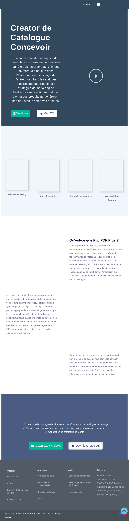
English (86, 4)
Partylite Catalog (48, 194)
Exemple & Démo (15, 498)
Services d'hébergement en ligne (18, 489)
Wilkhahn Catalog (17, 194)
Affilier (41, 497)
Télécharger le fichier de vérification (80, 482)
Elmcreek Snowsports (80, 194)
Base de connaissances (79, 474)
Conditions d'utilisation (48, 490)
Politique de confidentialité (44, 482)
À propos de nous (46, 474)
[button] (98, 4)
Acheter (10, 481)
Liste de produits (14, 475)
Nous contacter (76, 490)
